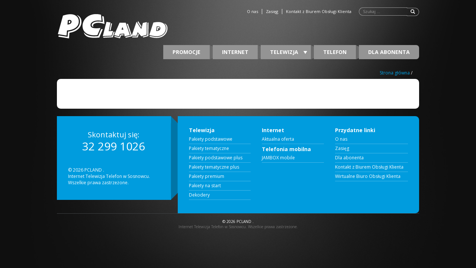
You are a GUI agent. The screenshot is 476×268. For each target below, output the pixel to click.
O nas (252, 11)
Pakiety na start (205, 186)
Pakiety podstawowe (210, 139)
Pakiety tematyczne (209, 148)
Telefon (335, 51)
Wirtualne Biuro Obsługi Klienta (368, 176)
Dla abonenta (389, 51)
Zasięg (272, 11)
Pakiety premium (206, 176)
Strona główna (395, 73)
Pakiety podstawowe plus (215, 158)
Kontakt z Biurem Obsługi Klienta (318, 11)
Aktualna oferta (278, 139)
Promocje (186, 51)
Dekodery (199, 195)
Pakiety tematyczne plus (214, 167)
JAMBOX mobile (278, 158)
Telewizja (288, 51)
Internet (235, 51)
